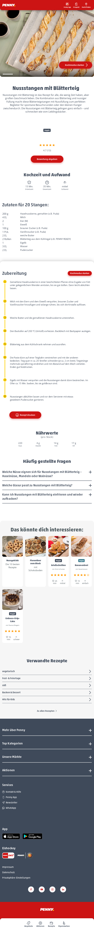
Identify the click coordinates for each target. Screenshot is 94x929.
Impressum (8, 867)
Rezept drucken (25, 415)
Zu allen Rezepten (47, 711)
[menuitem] (28, 923)
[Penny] (47, 909)
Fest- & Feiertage (47, 678)
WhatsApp (9, 807)
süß (47, 685)
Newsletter (9, 802)
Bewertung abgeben (47, 159)
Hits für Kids (47, 699)
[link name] (11, 836)
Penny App (9, 797)
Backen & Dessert (47, 692)
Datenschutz (8, 872)
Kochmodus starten (77, 65)
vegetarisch (47, 671)
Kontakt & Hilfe (11, 791)
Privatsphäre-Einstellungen (16, 877)
